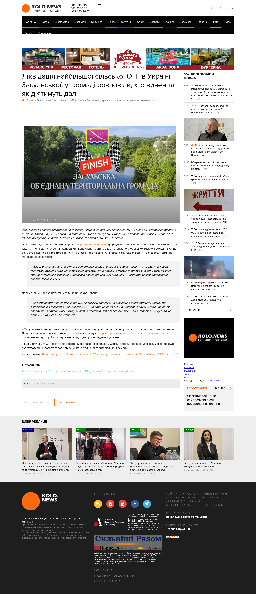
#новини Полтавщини (68, 371)
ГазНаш (105, 42)
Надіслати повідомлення (114, 575)
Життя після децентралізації (131, 42)
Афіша (28, 33)
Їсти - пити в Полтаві (75, 42)
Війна (94, 42)
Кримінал (96, 22)
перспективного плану (92, 244)
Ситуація (126, 22)
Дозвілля (80, 22)
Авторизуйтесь (68, 402)
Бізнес (112, 22)
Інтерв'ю (202, 22)
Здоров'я (155, 22)
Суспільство (61, 22)
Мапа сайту (103, 570)
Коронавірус (159, 42)
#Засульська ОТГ (95, 371)
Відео (227, 22)
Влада (45, 22)
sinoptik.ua (216, 380)
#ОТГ (49, 371)
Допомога (185, 22)
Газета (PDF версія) (47, 42)
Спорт (140, 22)
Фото (215, 22)
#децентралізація (32, 371)
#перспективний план (121, 371)
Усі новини (194, 310)
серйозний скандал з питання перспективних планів (134, 333)
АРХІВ (28, 42)
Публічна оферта (107, 581)
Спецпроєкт (45, 33)
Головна (30, 22)
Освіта (170, 22)
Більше (220, 388)
